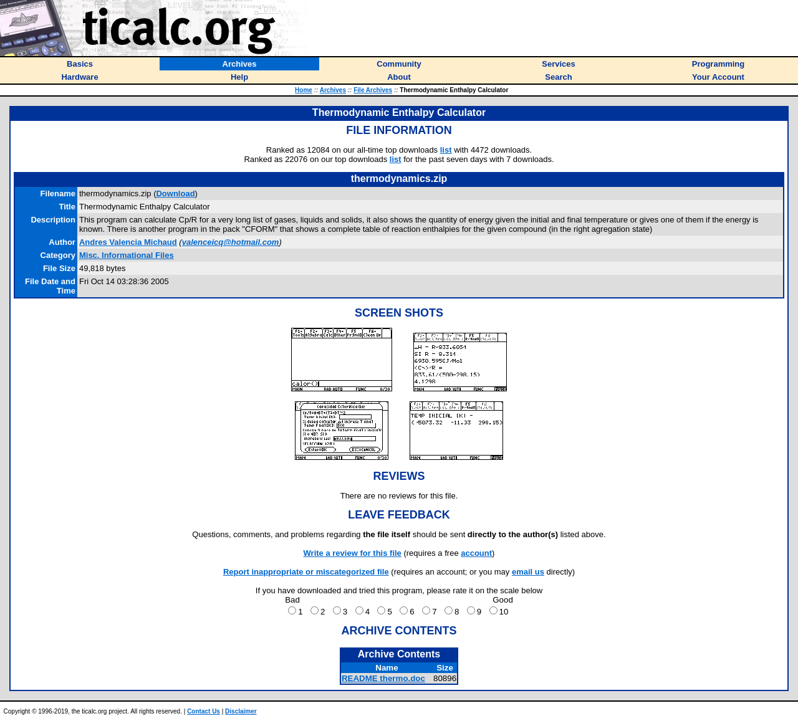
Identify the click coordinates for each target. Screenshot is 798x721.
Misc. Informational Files (126, 255)
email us (528, 571)
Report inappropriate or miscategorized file (306, 571)
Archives (333, 90)
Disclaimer (241, 711)
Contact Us (203, 711)
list (446, 150)
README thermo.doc (383, 678)
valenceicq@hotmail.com (230, 242)
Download (175, 193)
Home (303, 90)
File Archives (372, 90)
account (476, 553)
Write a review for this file (352, 553)
